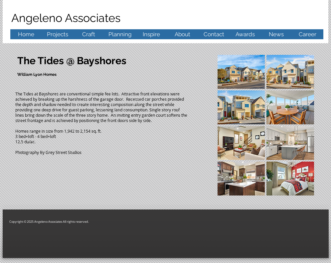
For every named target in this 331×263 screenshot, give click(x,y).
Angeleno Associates (67, 18)
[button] (241, 72)
